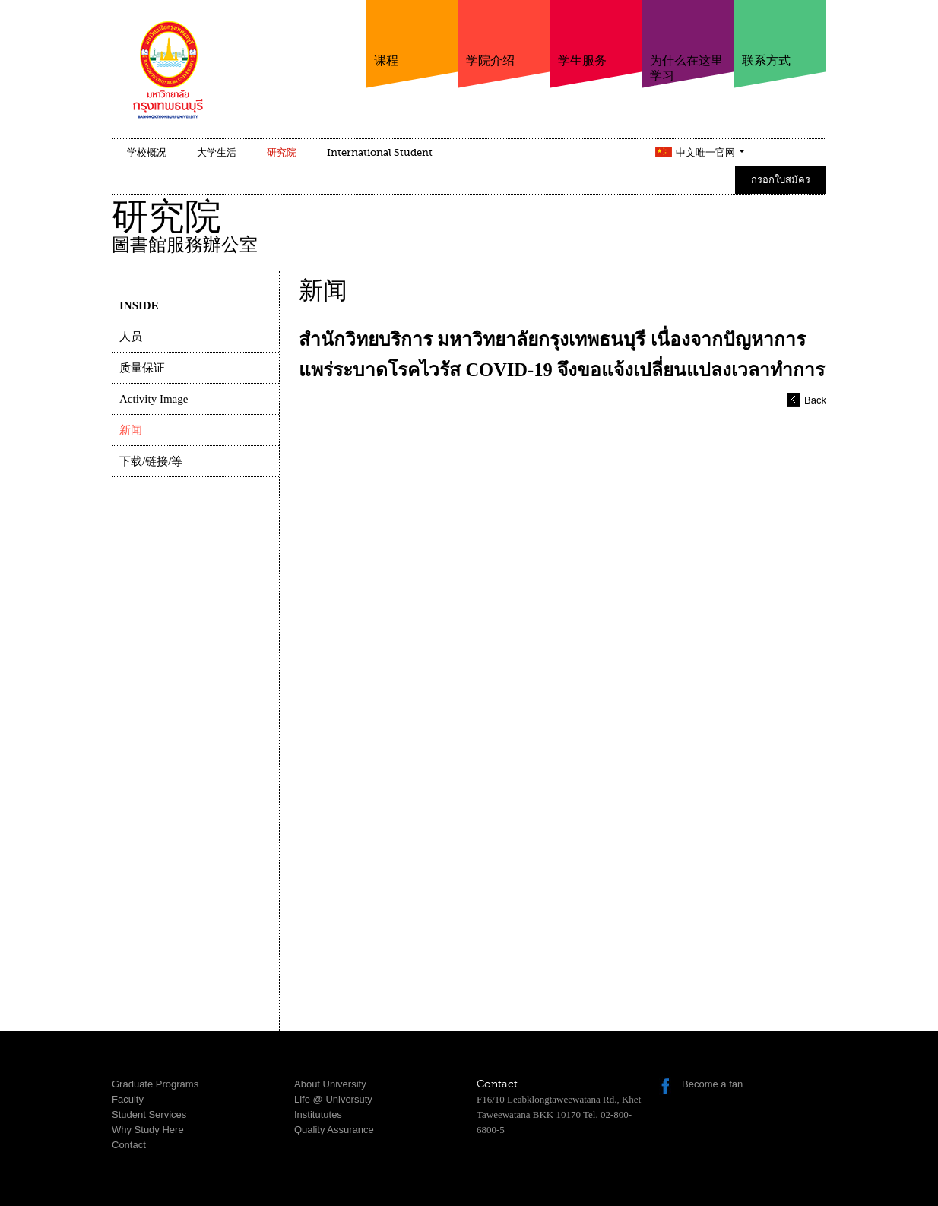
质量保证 (142, 368)
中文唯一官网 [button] (710, 152)
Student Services (149, 1114)
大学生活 (216, 152)
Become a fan (712, 1084)
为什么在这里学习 (688, 41)
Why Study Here (148, 1129)
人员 (130, 337)
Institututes (318, 1114)
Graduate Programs (155, 1084)
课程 (412, 34)
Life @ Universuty (333, 1099)
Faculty (128, 1099)
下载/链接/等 (150, 461)
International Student (380, 152)
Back (815, 400)
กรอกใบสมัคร (780, 179)
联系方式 (780, 34)
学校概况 (146, 152)
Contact (129, 1145)
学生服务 (596, 34)
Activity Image (153, 399)
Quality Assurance (334, 1129)
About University (330, 1084)
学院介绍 (504, 34)
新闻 (130, 430)
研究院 (281, 152)
